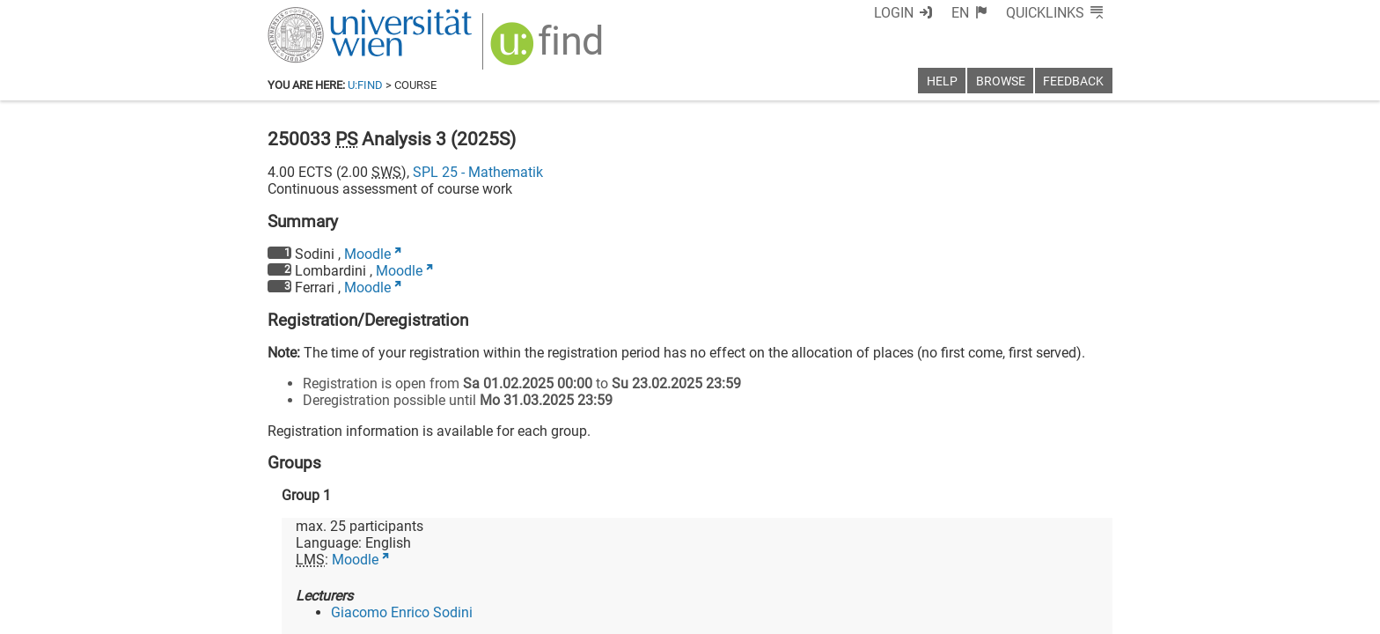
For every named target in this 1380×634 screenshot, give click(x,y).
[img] (549, 49)
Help (942, 81)
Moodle (367, 254)
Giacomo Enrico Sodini (402, 612)
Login (894, 12)
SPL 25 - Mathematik (478, 172)
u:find (365, 85)
